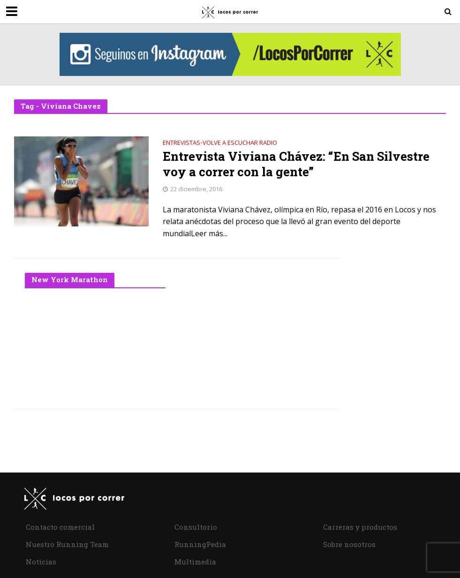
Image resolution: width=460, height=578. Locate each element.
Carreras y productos (360, 527)
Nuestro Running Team (67, 544)
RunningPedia (200, 544)
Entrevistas (181, 143)
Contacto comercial (60, 527)
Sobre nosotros (349, 544)
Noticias (41, 561)
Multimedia (195, 561)
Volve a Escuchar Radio (240, 143)
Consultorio (195, 527)
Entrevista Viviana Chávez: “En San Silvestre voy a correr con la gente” (296, 164)
